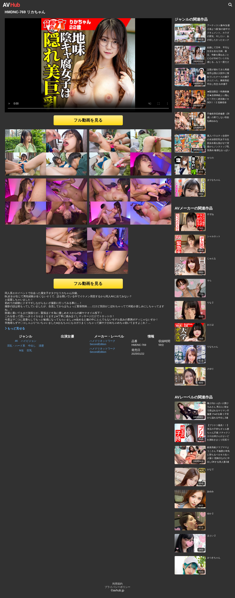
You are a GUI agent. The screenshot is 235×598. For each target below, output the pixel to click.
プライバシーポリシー (117, 586)
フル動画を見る (88, 120)
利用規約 (117, 583)
